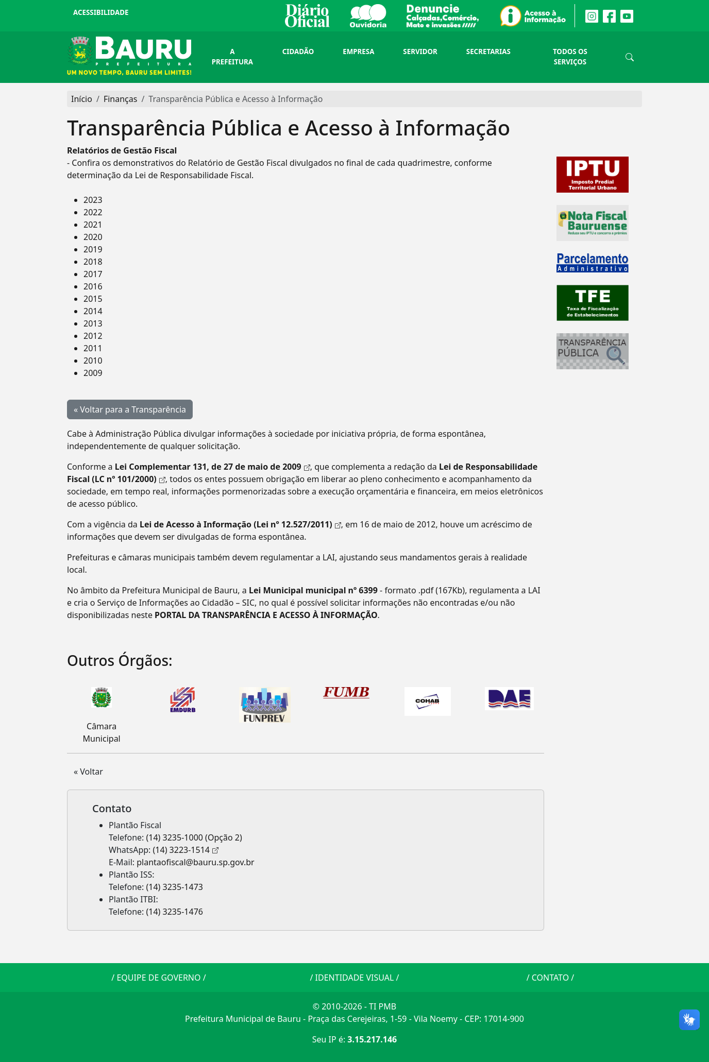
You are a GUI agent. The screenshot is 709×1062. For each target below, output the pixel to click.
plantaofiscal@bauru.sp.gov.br (195, 862)
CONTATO (550, 977)
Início (81, 99)
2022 (93, 212)
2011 (93, 348)
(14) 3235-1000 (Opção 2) (194, 837)
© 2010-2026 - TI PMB (354, 1006)
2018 (93, 261)
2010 (93, 360)
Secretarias (488, 51)
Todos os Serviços (570, 56)
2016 (93, 286)
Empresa (358, 51)
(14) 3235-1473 (174, 887)
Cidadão (298, 51)
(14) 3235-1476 (174, 911)
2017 (93, 274)
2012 (93, 335)
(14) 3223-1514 (181, 849)
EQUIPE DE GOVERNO (158, 977)
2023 (93, 199)
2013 (93, 323)
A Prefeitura (232, 56)
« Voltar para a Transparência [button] (130, 409)
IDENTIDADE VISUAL (354, 977)
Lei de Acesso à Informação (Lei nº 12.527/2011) (236, 524)
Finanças (121, 99)
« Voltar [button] (88, 771)
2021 (93, 224)
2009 (93, 373)
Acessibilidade (100, 12)
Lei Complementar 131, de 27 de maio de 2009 (208, 466)
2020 (93, 237)
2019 (93, 249)
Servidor (420, 51)
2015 (93, 298)
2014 (93, 311)
